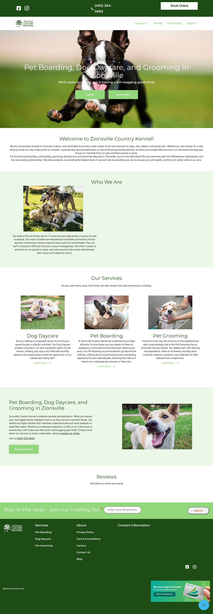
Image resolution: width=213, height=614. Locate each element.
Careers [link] (81, 545)
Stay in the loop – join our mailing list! (53, 509)
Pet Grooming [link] (43, 545)
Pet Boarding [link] (43, 532)
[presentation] (164, 510)
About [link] (191, 23)
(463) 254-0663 (26, 438)
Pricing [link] (158, 23)
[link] (19, 8)
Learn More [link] (42, 363)
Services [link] (140, 23)
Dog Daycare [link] (43, 538)
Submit (198, 510)
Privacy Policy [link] (85, 532)
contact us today (70, 433)
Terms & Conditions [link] (88, 538)
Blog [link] (79, 559)
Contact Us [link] (83, 552)
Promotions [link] (174, 23)
